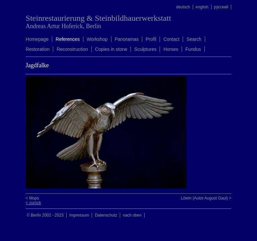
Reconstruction (72, 49)
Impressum (79, 215)
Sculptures (145, 49)
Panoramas (127, 39)
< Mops (32, 198)
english (202, 7)
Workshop (97, 39)
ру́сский (221, 7)
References (68, 39)
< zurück (33, 202)
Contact (171, 39)
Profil (151, 39)
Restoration (38, 49)
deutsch (183, 7)
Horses (170, 49)
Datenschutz (106, 215)
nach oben (132, 215)
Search (193, 39)
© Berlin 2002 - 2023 (45, 215)
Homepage (37, 39)
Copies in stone (111, 49)
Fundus (193, 49)
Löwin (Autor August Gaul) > (206, 198)
